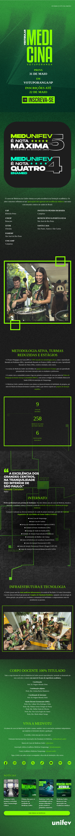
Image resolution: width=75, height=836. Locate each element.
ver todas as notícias (37, 813)
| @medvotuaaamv (55, 747)
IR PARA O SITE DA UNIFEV (61, 6)
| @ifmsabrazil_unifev (59, 739)
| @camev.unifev (51, 751)
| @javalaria (49, 743)
